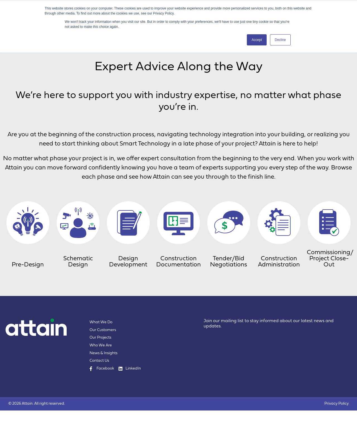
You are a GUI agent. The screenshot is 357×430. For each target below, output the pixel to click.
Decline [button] (280, 40)
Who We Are (101, 365)
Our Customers (103, 349)
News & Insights (103, 373)
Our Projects (100, 357)
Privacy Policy (336, 423)
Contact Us (99, 380)
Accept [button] (257, 40)
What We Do (101, 342)
